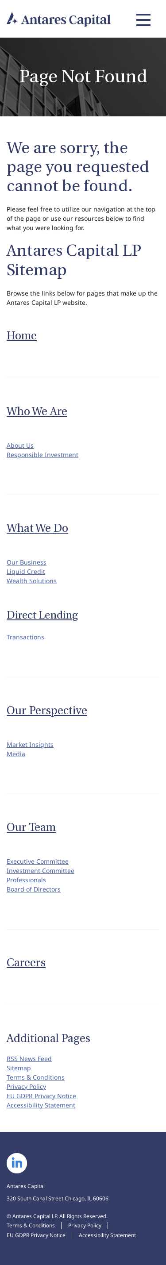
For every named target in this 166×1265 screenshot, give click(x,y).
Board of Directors (34, 889)
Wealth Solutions (32, 581)
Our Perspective (47, 710)
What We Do (37, 528)
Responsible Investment (42, 454)
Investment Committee (40, 870)
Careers (26, 963)
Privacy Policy (26, 1086)
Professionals (26, 880)
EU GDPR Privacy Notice (41, 1096)
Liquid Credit (26, 571)
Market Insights (30, 744)
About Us (20, 445)
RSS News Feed (29, 1058)
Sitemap (19, 1068)
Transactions (25, 637)
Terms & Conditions (36, 1077)
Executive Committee (38, 861)
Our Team (31, 827)
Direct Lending (42, 615)
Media (16, 754)
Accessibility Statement (41, 1105)
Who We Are (37, 411)
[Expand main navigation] (142, 20)
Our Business (26, 562)
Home (22, 336)
